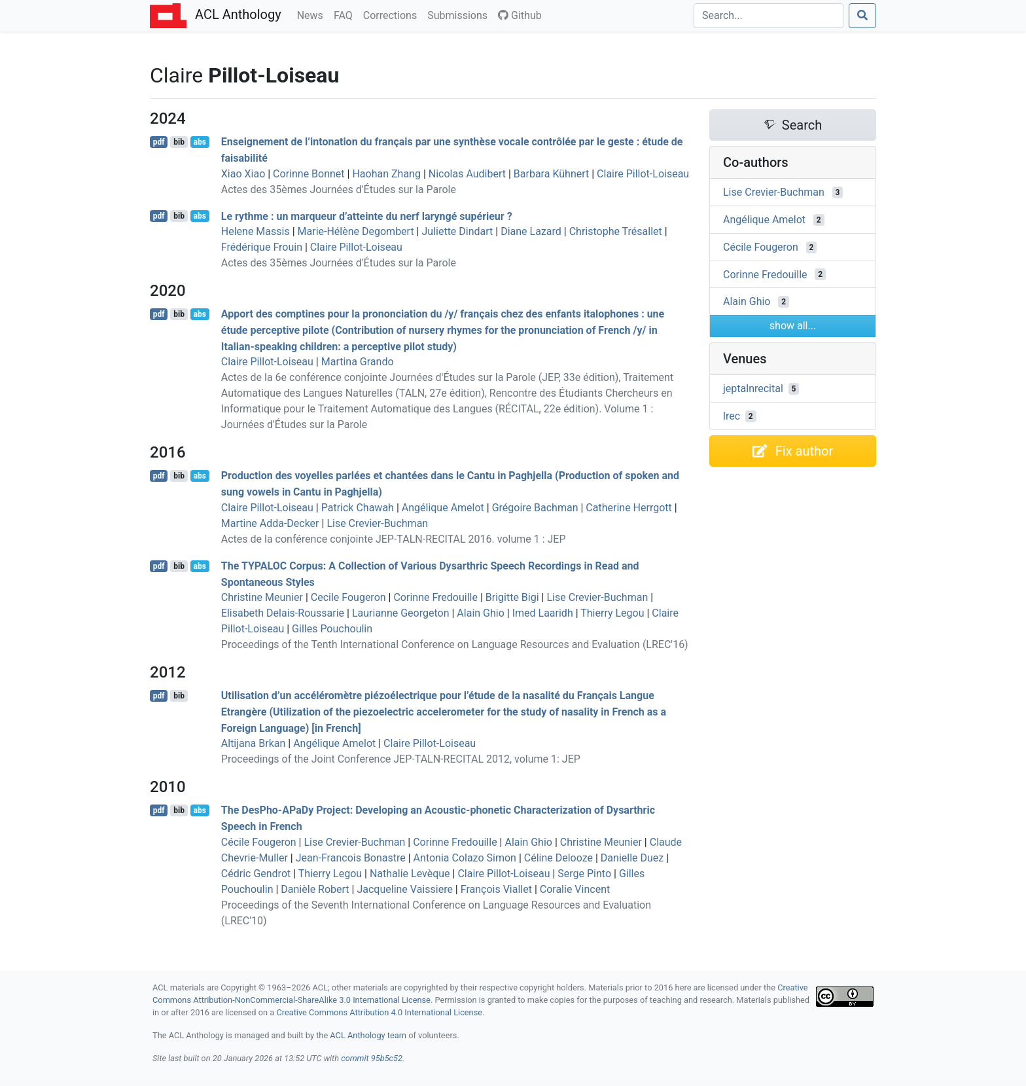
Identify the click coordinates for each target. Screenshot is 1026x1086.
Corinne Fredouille (435, 597)
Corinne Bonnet (308, 174)
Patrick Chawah (357, 507)
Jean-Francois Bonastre (351, 858)
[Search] (768, 15)
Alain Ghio (480, 613)
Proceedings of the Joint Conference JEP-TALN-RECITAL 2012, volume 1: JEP (400, 759)
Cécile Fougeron (258, 842)
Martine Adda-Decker (270, 523)
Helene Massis (255, 231)
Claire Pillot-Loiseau (643, 174)
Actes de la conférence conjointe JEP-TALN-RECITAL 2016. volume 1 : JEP (393, 539)
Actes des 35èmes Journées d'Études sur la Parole (338, 189)
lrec (731, 416)
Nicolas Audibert (467, 174)
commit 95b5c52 (371, 1058)
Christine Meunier (262, 597)
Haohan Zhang (386, 174)
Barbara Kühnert (551, 174)
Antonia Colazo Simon (465, 858)
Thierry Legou (612, 613)
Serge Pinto (584, 873)
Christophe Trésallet (615, 231)
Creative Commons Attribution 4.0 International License (379, 1012)
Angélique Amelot (443, 507)
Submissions (460, 14)
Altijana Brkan (253, 743)
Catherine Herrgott (628, 507)
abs (199, 142)
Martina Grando (357, 361)
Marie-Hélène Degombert (356, 231)
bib (179, 142)
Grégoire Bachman (535, 507)
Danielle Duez (632, 858)
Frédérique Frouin (261, 247)
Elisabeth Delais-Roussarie (282, 613)
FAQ (346, 14)
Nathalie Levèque (410, 873)
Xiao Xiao (243, 174)
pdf (159, 142)
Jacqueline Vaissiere (404, 889)
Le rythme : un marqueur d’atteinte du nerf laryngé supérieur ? (366, 215)
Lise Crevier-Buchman (377, 523)
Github (520, 15)
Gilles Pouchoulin (332, 629)
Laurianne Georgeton (401, 613)
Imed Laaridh (542, 613)
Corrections (392, 14)
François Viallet (496, 889)
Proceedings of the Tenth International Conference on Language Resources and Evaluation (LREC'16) (454, 644)
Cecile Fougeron (348, 597)
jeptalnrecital (753, 388)
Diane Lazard (531, 231)
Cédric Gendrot (256, 873)
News (312, 14)
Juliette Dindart (457, 231)
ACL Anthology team (368, 1035)
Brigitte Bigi (512, 597)
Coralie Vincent (575, 889)
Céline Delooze (558, 858)
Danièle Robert (315, 889)
